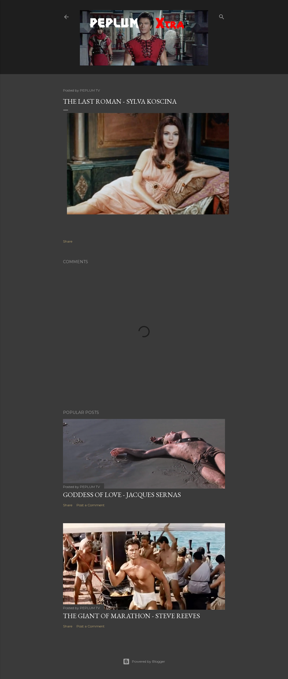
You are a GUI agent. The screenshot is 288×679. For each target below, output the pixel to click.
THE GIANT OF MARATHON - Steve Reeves (131, 615)
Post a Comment (90, 505)
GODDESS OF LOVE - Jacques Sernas (122, 494)
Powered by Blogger (144, 661)
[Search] (221, 15)
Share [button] (67, 241)
